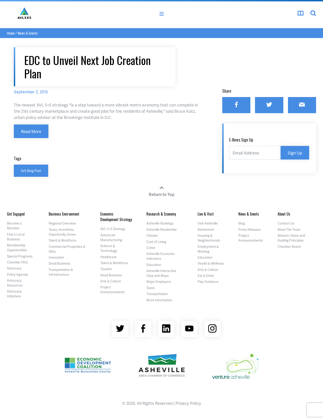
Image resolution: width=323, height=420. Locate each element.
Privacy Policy (188, 403)
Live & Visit (206, 214)
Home (11, 32)
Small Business (59, 263)
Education (153, 265)
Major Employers (158, 281)
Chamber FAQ (17, 262)
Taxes (150, 288)
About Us (284, 214)
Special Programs (20, 256)
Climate (152, 235)
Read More (31, 131)
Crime (150, 247)
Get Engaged (16, 214)
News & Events (28, 32)
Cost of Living (156, 242)
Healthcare (108, 257)
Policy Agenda (17, 274)
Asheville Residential (161, 229)
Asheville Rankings (160, 223)
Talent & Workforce (62, 240)
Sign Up (295, 153)
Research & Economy (161, 214)
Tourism (106, 269)
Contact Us (286, 223)
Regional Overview (62, 223)
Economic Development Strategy (116, 216)
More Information (159, 300)
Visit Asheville (208, 223)
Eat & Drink (206, 275)
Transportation (157, 294)
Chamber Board (289, 246)
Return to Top (162, 190)
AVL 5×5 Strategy (112, 229)
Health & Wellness (211, 263)
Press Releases (249, 229)
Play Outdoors (208, 281)
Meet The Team (289, 229)
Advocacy (14, 268)
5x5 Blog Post (31, 170)
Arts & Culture (110, 281)
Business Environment (64, 214)
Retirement (206, 229)
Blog (241, 223)
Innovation (56, 257)
